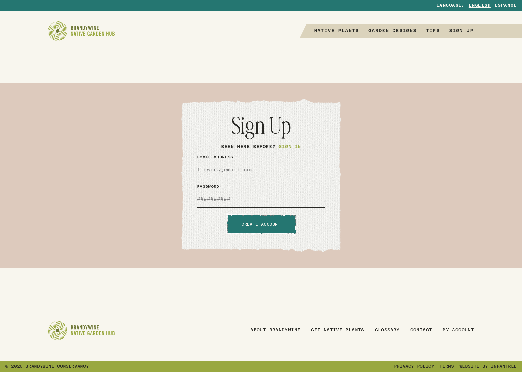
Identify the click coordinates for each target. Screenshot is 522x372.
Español (506, 5)
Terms (446, 367)
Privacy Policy (414, 367)
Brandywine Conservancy (57, 367)
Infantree (504, 367)
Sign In (290, 147)
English (480, 5)
